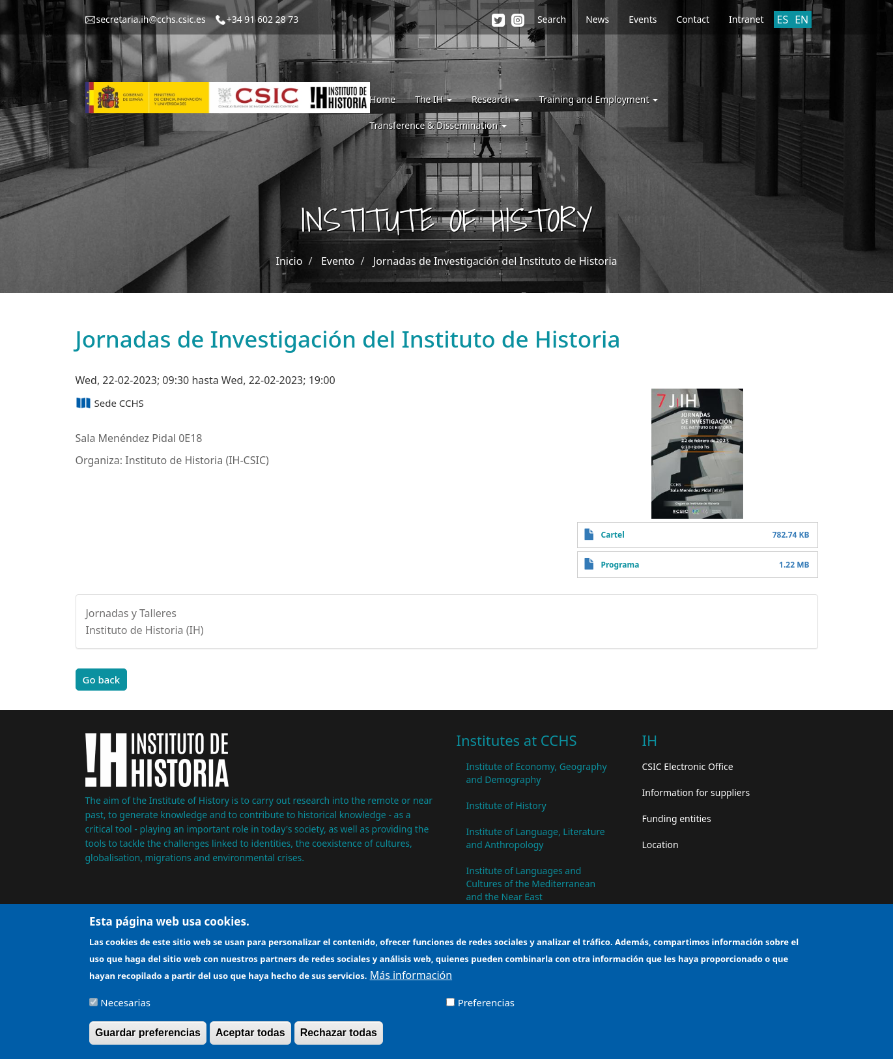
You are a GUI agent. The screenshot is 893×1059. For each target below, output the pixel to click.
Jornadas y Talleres (131, 613)
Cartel (613, 534)
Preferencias (486, 1008)
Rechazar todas (338, 1038)
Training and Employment (598, 99)
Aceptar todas (250, 1038)
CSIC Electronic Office (687, 766)
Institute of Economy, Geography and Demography (536, 773)
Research (496, 99)
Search (551, 19)
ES (783, 19)
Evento (337, 261)
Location (660, 844)
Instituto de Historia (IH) (145, 630)
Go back (101, 679)
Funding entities (676, 818)
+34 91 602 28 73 (263, 19)
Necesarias (125, 1008)
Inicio (289, 261)
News (597, 19)
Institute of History (506, 805)
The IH (433, 99)
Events (643, 19)
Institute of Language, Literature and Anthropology (535, 838)
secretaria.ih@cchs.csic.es (151, 19)
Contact (692, 19)
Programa (620, 564)
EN (801, 19)
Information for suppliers (696, 792)
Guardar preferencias (148, 1038)
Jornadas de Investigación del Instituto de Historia (495, 261)
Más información (411, 981)
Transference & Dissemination (437, 125)
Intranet (746, 19)
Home (382, 99)
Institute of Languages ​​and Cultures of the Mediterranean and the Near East (531, 883)
